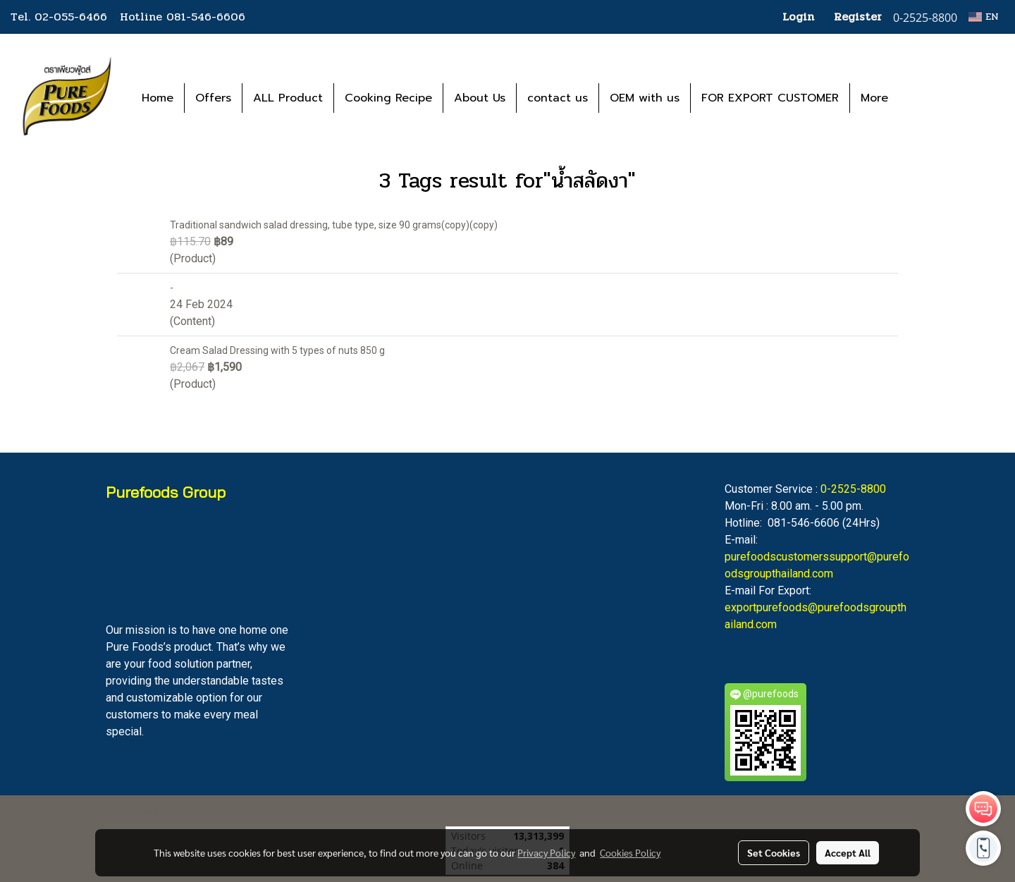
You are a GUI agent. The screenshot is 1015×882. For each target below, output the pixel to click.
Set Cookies (773, 852)
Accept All (848, 852)
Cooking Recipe (388, 98)
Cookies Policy (630, 852)
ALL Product (288, 98)
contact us (557, 98)
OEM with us (644, 98)
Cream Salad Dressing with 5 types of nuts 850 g (277, 350)
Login (798, 16)
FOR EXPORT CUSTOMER (770, 98)
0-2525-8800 (853, 489)
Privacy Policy (546, 852)
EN (983, 16)
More (874, 98)
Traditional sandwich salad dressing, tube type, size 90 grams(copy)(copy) (334, 225)
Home (157, 98)
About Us (479, 98)
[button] (920, 98)
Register (858, 16)
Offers (213, 98)
